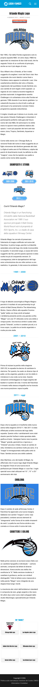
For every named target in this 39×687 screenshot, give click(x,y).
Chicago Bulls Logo (10, 632)
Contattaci (24, 683)
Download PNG (19, 21)
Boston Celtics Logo (10, 660)
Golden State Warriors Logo (10, 646)
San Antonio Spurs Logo (29, 660)
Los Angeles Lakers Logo (29, 632)
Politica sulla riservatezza (9, 681)
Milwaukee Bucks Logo (29, 646)
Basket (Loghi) (25, 17)
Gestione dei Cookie (26, 681)
